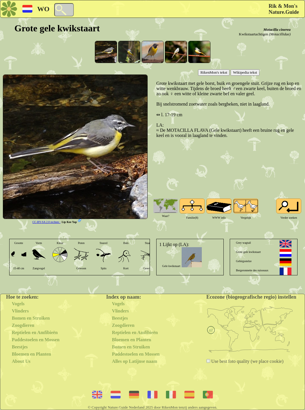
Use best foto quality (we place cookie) (247, 361)
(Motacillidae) (280, 34)
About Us (21, 361)
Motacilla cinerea (277, 29)
